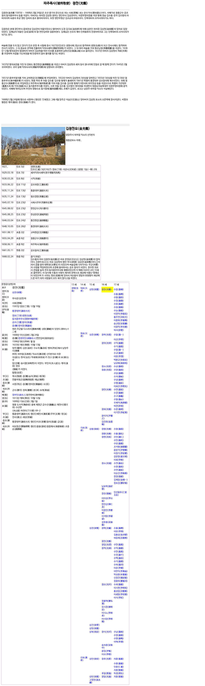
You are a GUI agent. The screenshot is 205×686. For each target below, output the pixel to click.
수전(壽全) (119, 463)
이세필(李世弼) (121, 594)
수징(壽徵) (119, 300)
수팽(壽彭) (119, 383)
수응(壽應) (119, 304)
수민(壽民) (119, 440)
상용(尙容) (94, 429)
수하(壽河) (119, 564)
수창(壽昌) (119, 429)
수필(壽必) (119, 399)
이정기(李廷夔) (121, 453)
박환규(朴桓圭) (121, 360)
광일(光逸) (107, 676)
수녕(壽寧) (119, 379)
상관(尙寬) (17, 292)
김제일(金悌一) (121, 479)
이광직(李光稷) (121, 327)
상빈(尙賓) (94, 676)
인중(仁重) (119, 667)
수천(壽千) (119, 555)
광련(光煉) (107, 389)
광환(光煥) (107, 433)
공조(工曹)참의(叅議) (22, 322)
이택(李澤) (119, 641)
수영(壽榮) (119, 635)
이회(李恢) (119, 460)
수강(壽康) (119, 393)
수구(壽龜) (119, 396)
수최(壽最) (119, 584)
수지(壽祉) (119, 376)
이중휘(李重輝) (121, 320)
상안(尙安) (94, 659)
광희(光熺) (107, 409)
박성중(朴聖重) (121, 574)
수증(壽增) (119, 289)
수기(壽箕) (119, 346)
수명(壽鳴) (119, 638)
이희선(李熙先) (121, 386)
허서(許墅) (119, 330)
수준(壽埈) (119, 409)
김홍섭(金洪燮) (121, 534)
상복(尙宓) (94, 632)
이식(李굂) (119, 597)
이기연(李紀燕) (121, 412)
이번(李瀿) (119, 356)
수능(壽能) (119, 310)
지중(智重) (119, 670)
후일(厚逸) (107, 673)
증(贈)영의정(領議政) (22, 325)
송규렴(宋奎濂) (121, 323)
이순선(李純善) (121, 473)
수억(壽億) (119, 548)
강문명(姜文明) (121, 456)
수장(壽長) (119, 466)
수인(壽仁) (119, 437)
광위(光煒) (107, 343)
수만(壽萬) (119, 544)
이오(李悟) (107, 654)
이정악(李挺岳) (121, 313)
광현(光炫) (107, 437)
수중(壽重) (119, 663)
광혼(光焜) (107, 370)
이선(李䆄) (119, 339)
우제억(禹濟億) (121, 402)
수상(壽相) (119, 366)
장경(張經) (119, 476)
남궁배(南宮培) (121, 363)
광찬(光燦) (107, 289)
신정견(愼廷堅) (121, 577)
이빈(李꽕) (119, 531)
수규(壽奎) (119, 353)
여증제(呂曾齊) (121, 538)
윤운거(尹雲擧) (121, 450)
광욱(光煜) (107, 334)
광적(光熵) (107, 548)
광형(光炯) (107, 429)
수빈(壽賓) (119, 443)
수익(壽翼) (119, 343)
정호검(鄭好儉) (121, 483)
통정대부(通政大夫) (21, 311)
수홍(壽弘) (119, 433)
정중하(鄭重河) (121, 581)
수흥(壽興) (119, 294)
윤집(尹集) (107, 651)
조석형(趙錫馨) (121, 446)
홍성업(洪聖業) (121, 591)
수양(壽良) (119, 370)
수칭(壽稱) (119, 307)
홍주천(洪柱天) (121, 317)
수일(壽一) (119, 334)
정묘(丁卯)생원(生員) (22, 315)
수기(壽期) (119, 561)
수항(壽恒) (119, 297)
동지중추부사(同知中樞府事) (25, 319)
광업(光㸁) (107, 544)
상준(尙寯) (94, 334)
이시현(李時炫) (121, 588)
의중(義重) (119, 659)
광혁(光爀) (107, 528)
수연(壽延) (119, 389)
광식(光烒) (107, 632)
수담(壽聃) (119, 373)
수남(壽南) (119, 632)
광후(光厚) (107, 659)
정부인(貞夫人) (19, 395)
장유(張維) (107, 493)
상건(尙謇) (94, 625)
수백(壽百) (119, 558)
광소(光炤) (107, 366)
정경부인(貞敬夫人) (27, 338)
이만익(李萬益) (121, 571)
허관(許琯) (119, 406)
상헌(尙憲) (94, 289)
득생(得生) (119, 673)
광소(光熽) (107, 463)
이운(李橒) (119, 568)
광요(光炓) (107, 584)
